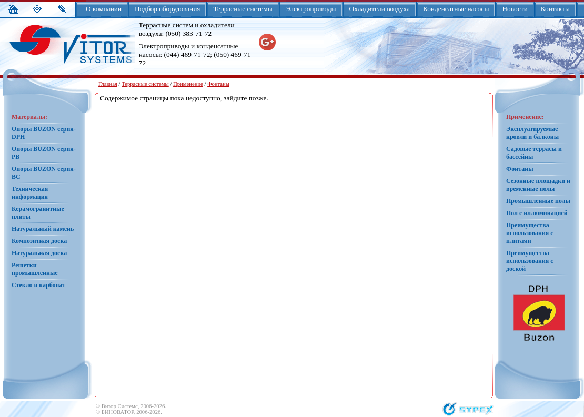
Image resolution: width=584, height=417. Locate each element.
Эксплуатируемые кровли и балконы (532, 132)
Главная (107, 84)
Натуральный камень (43, 228)
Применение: (525, 116)
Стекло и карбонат (38, 285)
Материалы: (29, 116)
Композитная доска (39, 241)
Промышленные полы (538, 201)
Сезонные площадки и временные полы (538, 184)
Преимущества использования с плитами (529, 233)
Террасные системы (145, 84)
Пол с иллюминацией (537, 213)
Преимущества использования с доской (529, 260)
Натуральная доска (39, 253)
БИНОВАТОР (118, 412)
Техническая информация (30, 192)
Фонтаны (218, 84)
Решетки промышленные (35, 269)
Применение (188, 84)
